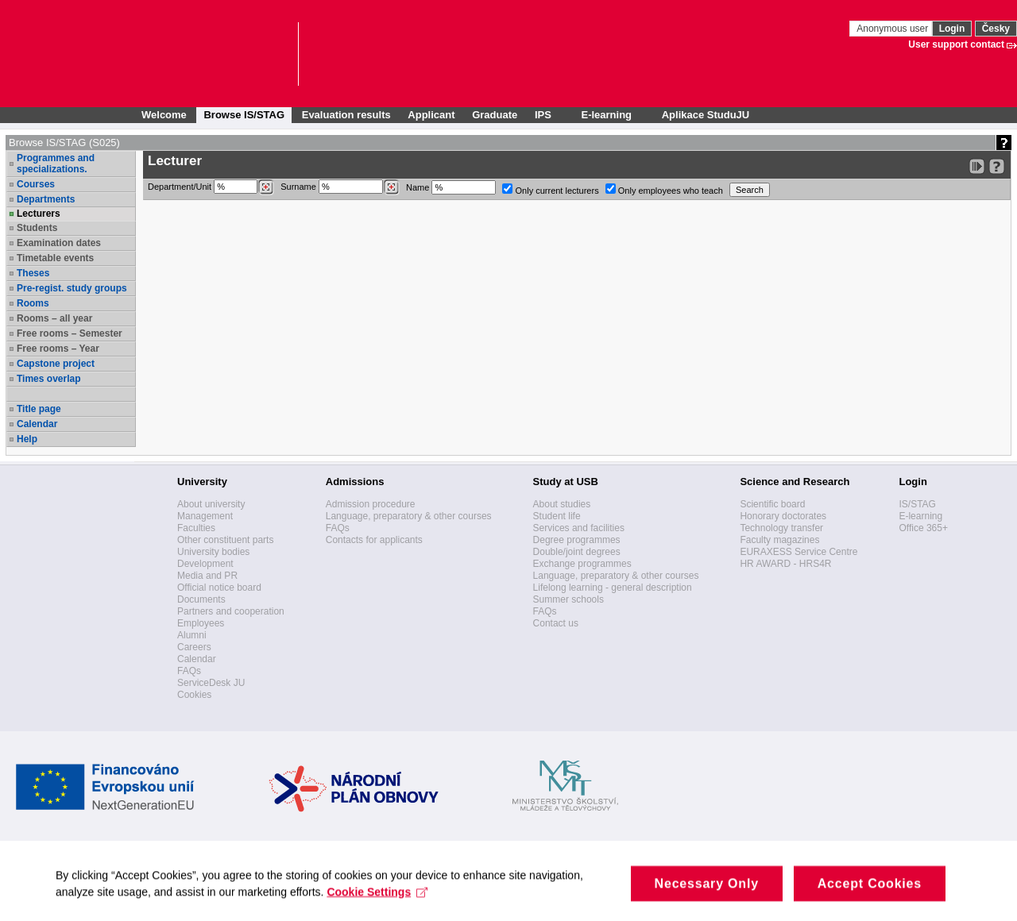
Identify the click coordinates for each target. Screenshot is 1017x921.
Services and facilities (579, 528)
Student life (557, 516)
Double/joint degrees (577, 551)
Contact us (555, 623)
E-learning (920, 516)
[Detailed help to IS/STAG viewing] (996, 166)
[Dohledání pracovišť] (265, 187)
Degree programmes (577, 539)
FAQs (189, 670)
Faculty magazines (779, 539)
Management (205, 516)
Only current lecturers (550, 189)
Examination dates (59, 243)
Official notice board (219, 587)
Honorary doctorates (783, 516)
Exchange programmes (582, 563)
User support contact (956, 44)
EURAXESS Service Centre (798, 551)
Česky (996, 28)
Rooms (33, 303)
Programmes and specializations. (56, 163)
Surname (340, 187)
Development (205, 563)
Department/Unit (211, 187)
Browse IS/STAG (243, 115)
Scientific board (772, 504)
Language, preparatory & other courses (409, 516)
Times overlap (48, 378)
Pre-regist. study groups (72, 288)
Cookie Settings (377, 899)
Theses (33, 273)
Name (451, 187)
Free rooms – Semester (69, 333)
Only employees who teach (664, 189)
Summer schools (568, 599)
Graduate (494, 115)
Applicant (431, 115)
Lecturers (38, 213)
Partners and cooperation (230, 611)
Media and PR (207, 575)
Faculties (196, 528)
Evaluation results (346, 115)
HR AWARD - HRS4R (785, 563)
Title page (39, 408)
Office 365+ (923, 528)
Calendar (37, 424)
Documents (201, 599)
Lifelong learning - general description (612, 587)
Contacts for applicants (374, 539)
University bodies (213, 551)
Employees (200, 623)
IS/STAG (917, 504)
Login (952, 28)
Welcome (164, 115)
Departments (46, 199)
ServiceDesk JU (211, 682)
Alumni (192, 635)
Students (37, 227)
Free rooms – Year (58, 348)
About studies (562, 504)
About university (211, 504)
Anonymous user (893, 28)
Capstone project (56, 363)
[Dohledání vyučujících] (391, 187)
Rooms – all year (54, 318)
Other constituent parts (225, 539)
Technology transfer (781, 528)
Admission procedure (371, 504)
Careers (194, 647)
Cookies (194, 694)
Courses (36, 184)
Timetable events (55, 258)
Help (27, 439)
